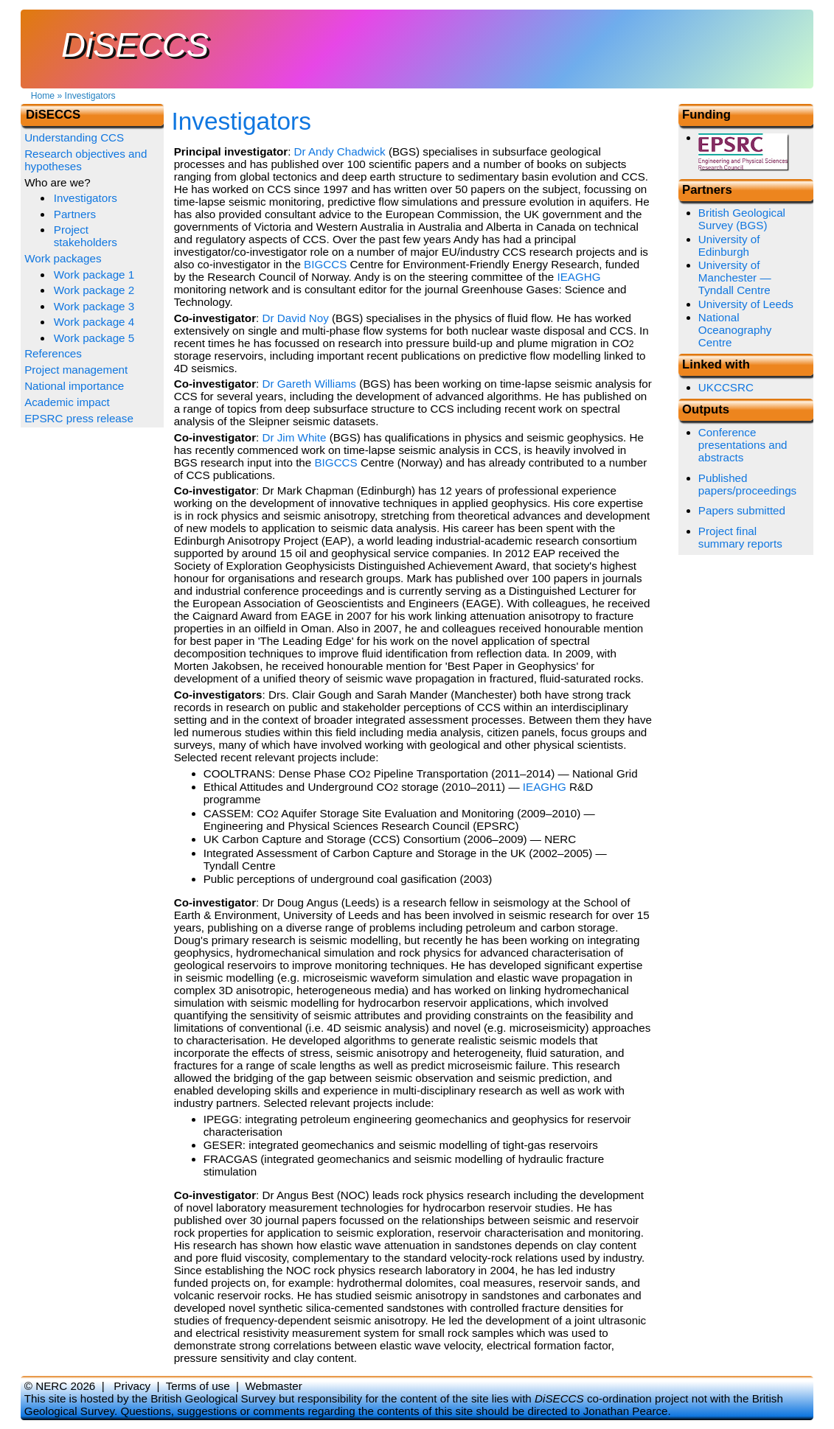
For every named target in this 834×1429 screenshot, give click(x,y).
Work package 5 (94, 338)
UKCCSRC (726, 387)
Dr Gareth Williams (309, 383)
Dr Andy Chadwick (340, 151)
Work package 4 (94, 321)
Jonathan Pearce (625, 1411)
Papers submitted (741, 510)
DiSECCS (135, 45)
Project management (76, 369)
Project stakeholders (85, 235)
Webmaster (273, 1386)
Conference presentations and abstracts (743, 445)
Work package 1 (94, 274)
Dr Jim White (295, 437)
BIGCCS (325, 264)
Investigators (90, 96)
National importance (74, 386)
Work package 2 (94, 290)
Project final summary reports (740, 537)
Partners (75, 214)
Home (43, 96)
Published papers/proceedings (747, 484)
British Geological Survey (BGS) (741, 218)
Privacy (132, 1386)
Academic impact (67, 402)
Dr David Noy (296, 318)
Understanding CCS (74, 137)
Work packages (62, 258)
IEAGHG (578, 276)
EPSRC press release (78, 418)
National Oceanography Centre (735, 330)
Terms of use (198, 1386)
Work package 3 (94, 306)
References (53, 353)
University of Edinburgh (729, 245)
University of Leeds (745, 304)
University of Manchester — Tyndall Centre (734, 277)
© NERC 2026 (59, 1386)
